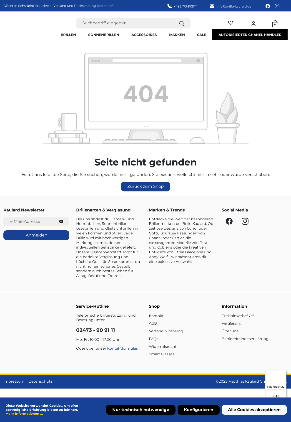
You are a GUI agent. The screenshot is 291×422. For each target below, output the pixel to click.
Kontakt (156, 324)
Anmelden (36, 244)
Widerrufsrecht (163, 355)
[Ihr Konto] (253, 27)
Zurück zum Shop (145, 195)
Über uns (230, 340)
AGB (153, 332)
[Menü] (283, 372)
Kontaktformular (122, 357)
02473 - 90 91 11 (95, 339)
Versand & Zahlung (166, 340)
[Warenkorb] (275, 27)
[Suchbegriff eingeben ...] (124, 27)
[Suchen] (182, 27)
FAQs (153, 348)
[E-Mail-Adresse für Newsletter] (28, 230)
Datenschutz (40, 390)
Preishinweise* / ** (238, 324)
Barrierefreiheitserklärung (245, 348)
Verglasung (232, 332)
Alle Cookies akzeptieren (254, 409)
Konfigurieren (198, 409)
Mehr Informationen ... (24, 413)
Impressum (14, 390)
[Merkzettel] (231, 26)
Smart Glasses (161, 363)
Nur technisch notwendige (140, 409)
